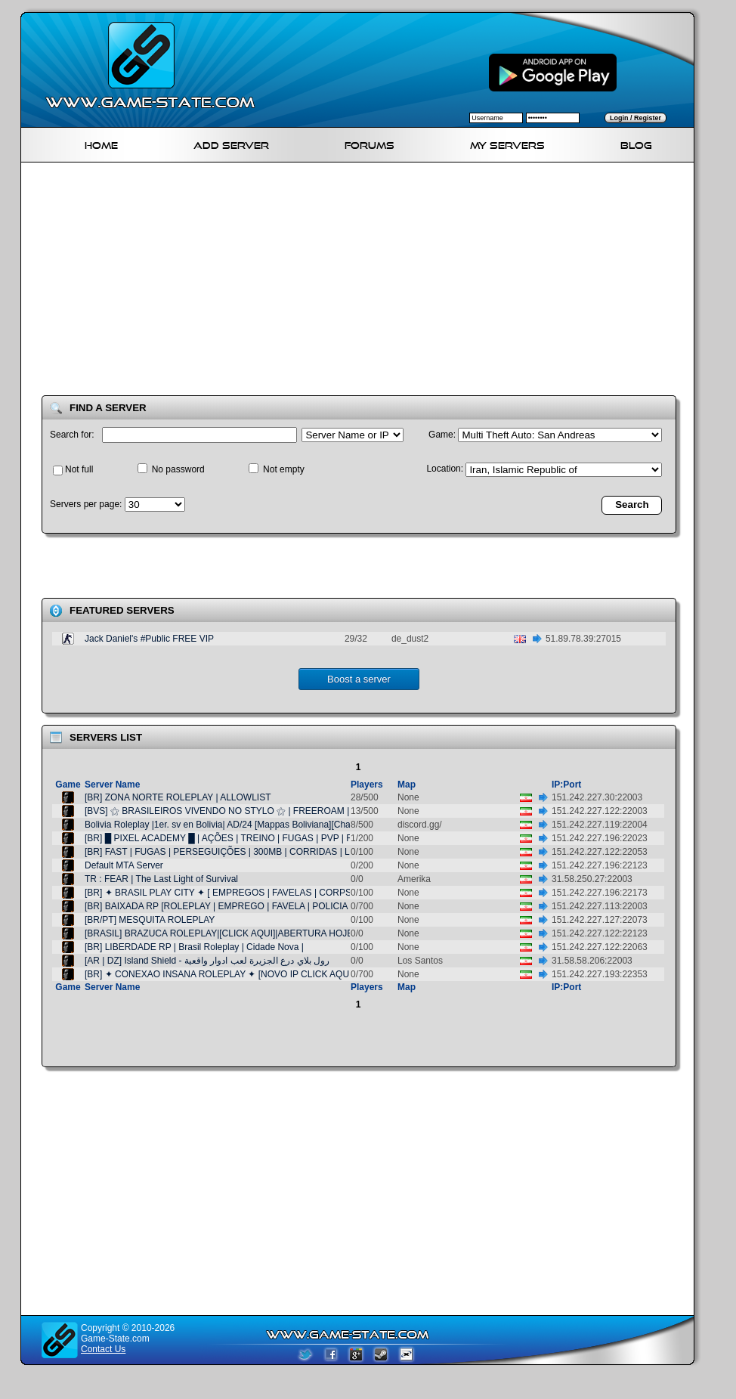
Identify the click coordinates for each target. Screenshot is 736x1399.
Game (67, 784)
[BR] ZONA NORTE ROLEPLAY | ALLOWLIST (178, 797)
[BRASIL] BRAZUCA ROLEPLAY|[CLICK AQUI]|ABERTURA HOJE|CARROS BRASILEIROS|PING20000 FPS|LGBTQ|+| (328, 933)
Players (367, 784)
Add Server (231, 143)
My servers (507, 143)
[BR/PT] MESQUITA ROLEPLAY (150, 920)
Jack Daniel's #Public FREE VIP (149, 638)
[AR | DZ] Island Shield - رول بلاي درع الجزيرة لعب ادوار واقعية (207, 960)
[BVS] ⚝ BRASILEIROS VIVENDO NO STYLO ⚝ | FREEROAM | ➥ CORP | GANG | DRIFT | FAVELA (291, 811)
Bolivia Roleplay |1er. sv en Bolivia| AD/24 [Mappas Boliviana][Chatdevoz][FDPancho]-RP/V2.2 (275, 824)
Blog (636, 143)
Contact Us (103, 1349)
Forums (369, 143)
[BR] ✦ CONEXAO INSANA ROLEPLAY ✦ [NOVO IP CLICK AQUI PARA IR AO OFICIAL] (265, 974)
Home (101, 143)
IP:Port (566, 784)
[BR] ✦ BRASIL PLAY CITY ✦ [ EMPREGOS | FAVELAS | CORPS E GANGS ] (242, 892)
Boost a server (359, 679)
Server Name (112, 784)
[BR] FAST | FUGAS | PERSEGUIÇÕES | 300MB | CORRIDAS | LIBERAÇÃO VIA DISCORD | (273, 852)
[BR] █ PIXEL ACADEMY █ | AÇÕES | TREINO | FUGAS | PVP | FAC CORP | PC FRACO (266, 838)
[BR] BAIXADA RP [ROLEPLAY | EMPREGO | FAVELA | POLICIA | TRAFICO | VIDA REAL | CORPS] (287, 906)
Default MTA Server (124, 865)
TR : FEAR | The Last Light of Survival (161, 879)
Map (406, 784)
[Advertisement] (334, 282)
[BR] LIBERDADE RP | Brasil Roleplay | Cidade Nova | (194, 947)
